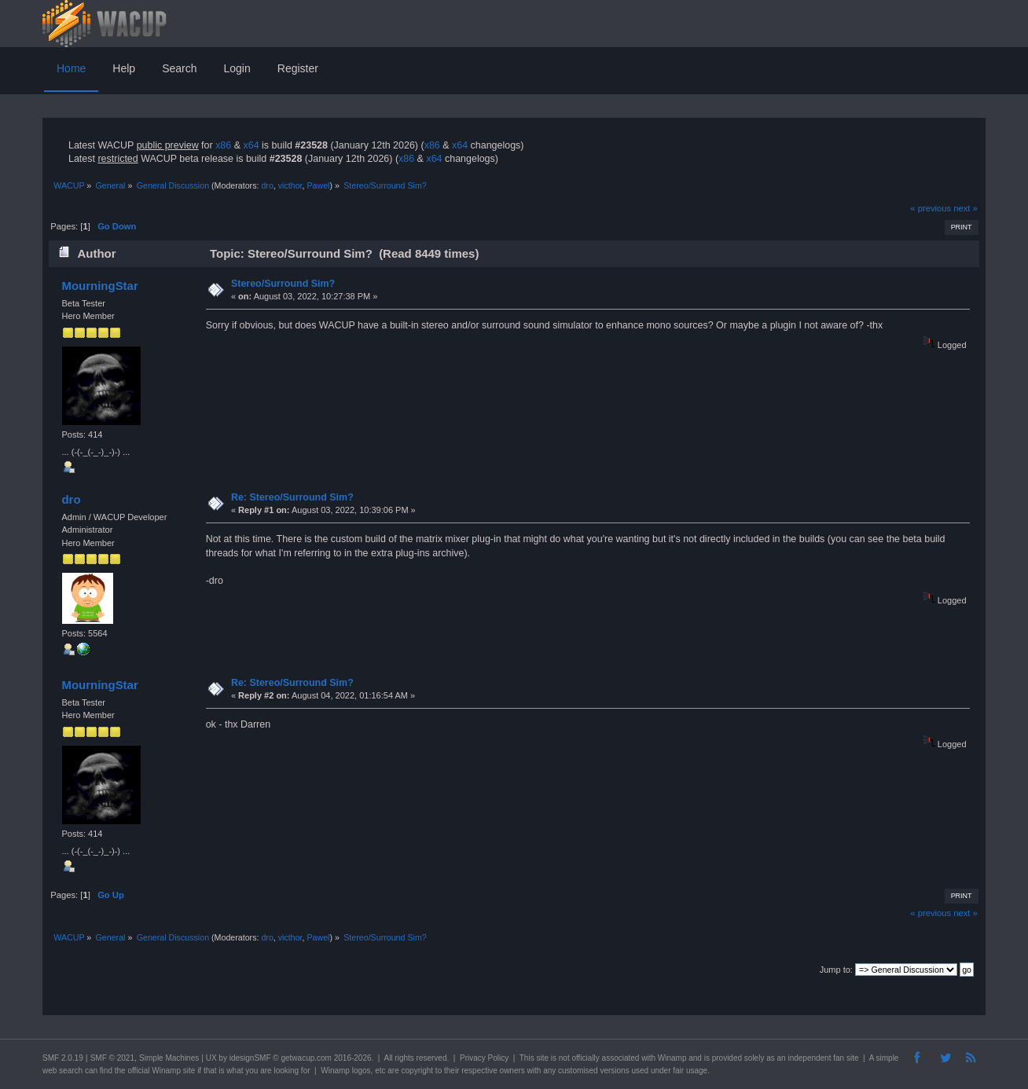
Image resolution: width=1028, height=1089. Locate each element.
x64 (251, 145)
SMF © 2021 (112, 1058)
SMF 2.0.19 (62, 1058)
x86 (223, 145)
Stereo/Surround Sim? (283, 283)
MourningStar (99, 285)
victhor (290, 185)
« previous (930, 208)
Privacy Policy (484, 1058)
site (542, 1058)
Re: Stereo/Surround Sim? (292, 497)
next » (965, 208)
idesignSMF (250, 1058)
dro (267, 185)
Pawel (318, 185)
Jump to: (836, 969)
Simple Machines (169, 1058)
